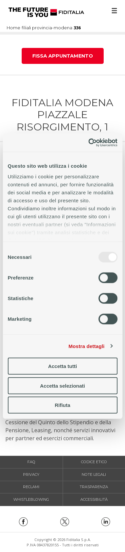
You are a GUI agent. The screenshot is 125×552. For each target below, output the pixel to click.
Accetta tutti (62, 366)
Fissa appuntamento (62, 56)
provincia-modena (52, 28)
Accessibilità (94, 499)
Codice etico (94, 462)
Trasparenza (94, 486)
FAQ (31, 462)
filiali (26, 28)
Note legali (94, 474)
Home (46, 12)
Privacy (31, 474)
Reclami (31, 486)
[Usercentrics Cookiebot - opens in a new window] (89, 142)
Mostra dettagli (86, 346)
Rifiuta (62, 405)
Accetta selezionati (62, 385)
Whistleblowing (31, 499)
